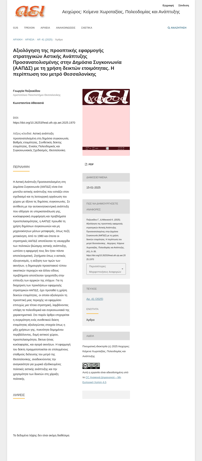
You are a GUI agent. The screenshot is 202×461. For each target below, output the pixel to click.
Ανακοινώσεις (66, 27)
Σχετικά (86, 27)
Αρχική (17, 39)
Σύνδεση (183, 5)
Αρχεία (45, 27)
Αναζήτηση (177, 27)
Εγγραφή (168, 5)
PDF (91, 164)
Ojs (15, 27)
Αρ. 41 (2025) (45, 39)
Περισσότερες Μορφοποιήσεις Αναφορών (105, 269)
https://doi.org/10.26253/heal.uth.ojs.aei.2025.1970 (44, 122)
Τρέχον (29, 27)
